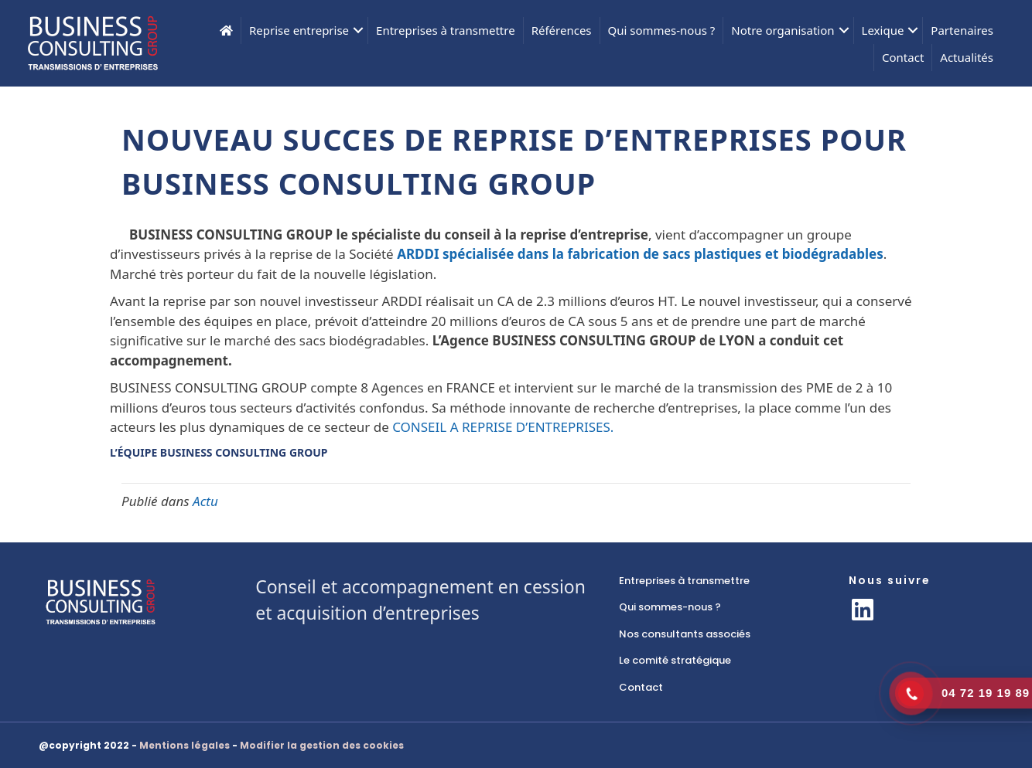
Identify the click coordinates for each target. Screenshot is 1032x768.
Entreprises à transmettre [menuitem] (445, 30)
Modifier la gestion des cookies (322, 745)
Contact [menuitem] (903, 57)
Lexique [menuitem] (883, 30)
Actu (205, 501)
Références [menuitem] (561, 30)
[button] (358, 30)
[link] (718, 581)
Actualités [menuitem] (966, 57)
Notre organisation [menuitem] (782, 30)
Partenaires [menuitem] (962, 30)
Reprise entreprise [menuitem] (299, 30)
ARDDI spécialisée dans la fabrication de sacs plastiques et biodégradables (640, 254)
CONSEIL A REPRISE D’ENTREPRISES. (502, 427)
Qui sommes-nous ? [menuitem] (662, 30)
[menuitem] (226, 30)
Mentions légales (184, 745)
